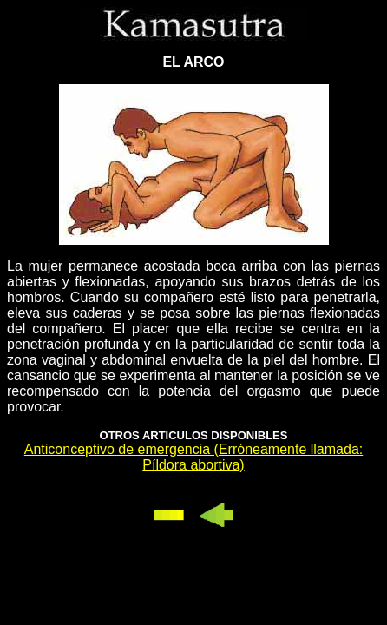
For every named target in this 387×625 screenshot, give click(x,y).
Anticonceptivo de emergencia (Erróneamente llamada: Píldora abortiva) (193, 457)
